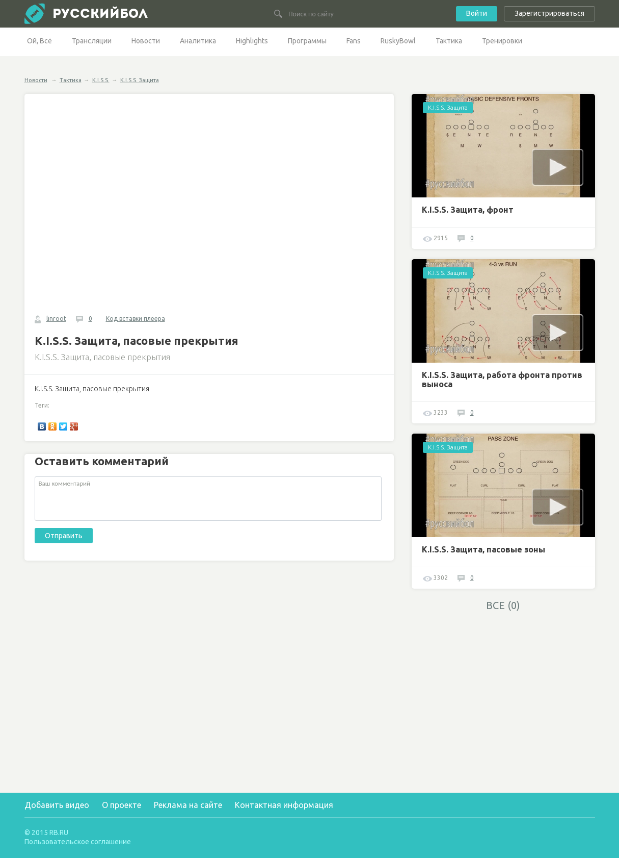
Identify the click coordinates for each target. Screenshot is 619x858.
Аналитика (198, 41)
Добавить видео (56, 805)
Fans (353, 41)
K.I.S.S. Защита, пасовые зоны (483, 549)
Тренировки (502, 41)
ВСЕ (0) (503, 605)
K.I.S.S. (101, 80)
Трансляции (92, 41)
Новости (145, 41)
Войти (476, 13)
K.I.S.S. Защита (139, 80)
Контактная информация (284, 805)
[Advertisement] (503, 688)
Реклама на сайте (188, 805)
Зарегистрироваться (549, 13)
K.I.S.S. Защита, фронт (468, 209)
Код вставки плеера (135, 318)
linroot (56, 318)
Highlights (252, 41)
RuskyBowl (398, 41)
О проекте (121, 805)
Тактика (449, 41)
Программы (307, 41)
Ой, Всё (39, 41)
